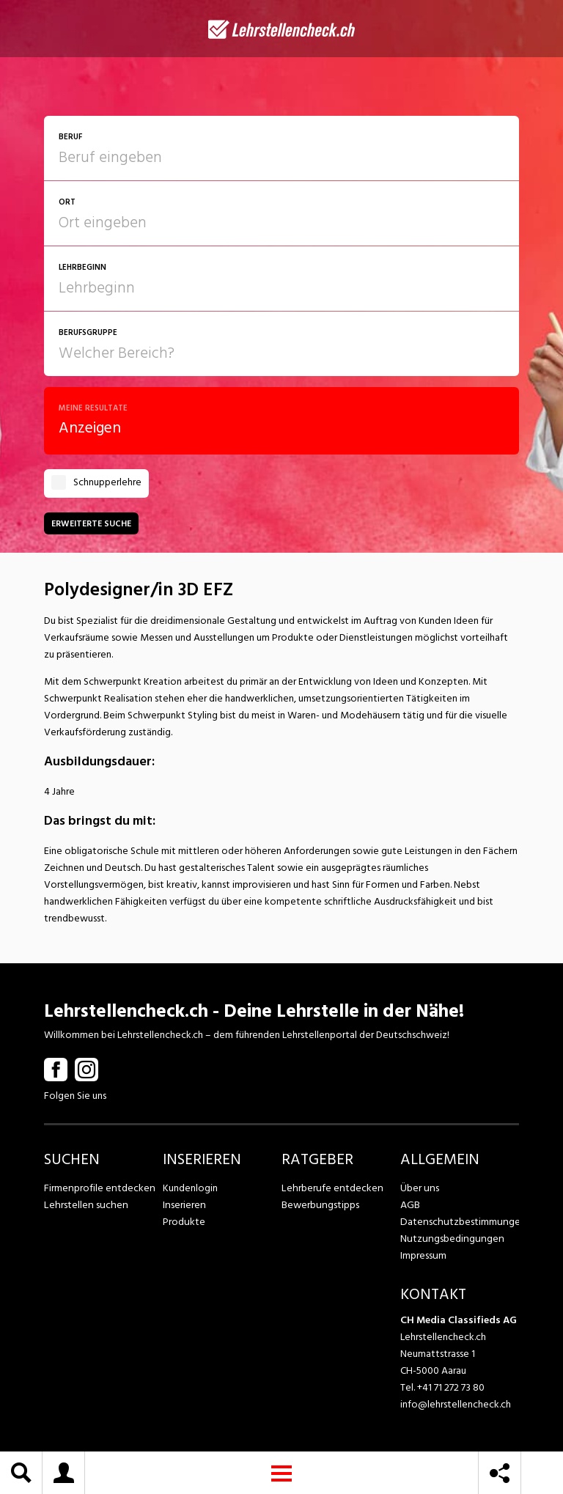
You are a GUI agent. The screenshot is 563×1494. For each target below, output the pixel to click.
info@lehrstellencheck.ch (455, 1404)
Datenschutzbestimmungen (459, 1221)
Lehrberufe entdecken (331, 1188)
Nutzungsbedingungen (449, 1238)
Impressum (423, 1255)
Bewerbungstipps (320, 1204)
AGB (410, 1204)
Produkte (184, 1221)
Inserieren (184, 1204)
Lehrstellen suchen (84, 1204)
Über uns (419, 1188)
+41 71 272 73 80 (451, 1387)
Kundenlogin (190, 1188)
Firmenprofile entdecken (98, 1188)
